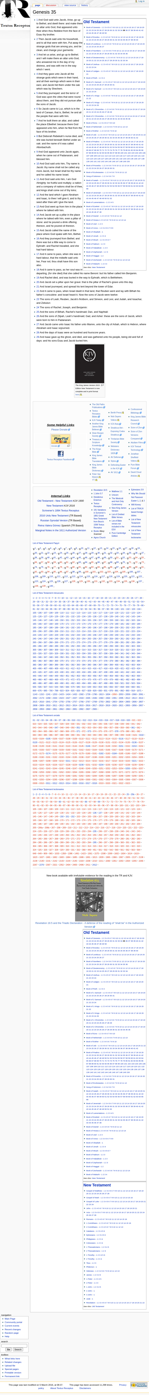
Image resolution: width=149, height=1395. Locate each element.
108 (91, 156)
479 (111, 679)
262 (127, 638)
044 (40, 727)
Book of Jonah (92, 236)
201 (122, 627)
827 (84, 690)
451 (67, 676)
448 (51, 676)
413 (78, 668)
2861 (55, 709)
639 (89, 687)
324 (138, 650)
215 (89, 631)
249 (56, 638)
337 (100, 653)
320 (116, 650)
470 (62, 679)
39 (134, 30)
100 (121, 153)
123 (87, 159)
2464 (108, 698)
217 (100, 631)
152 (72, 620)
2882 (81, 709)
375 (89, 661)
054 (94, 727)
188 (51, 627)
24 (95, 30)
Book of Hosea (92, 220)
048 (62, 727)
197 (100, 627)
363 (133, 657)
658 (122, 687)
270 (62, 642)
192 (72, 627)
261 (122, 638)
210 (62, 631)
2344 (55, 698)
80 (127, 150)
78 (121, 150)
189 (56, 627)
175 (89, 624)
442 (127, 672)
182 (127, 624)
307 (45, 650)
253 (78, 638)
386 (40, 665)
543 (51, 687)
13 (125, 27)
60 (132, 147)
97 (114, 153)
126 (98, 159)
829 (94, 690)
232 (72, 635)
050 (72, 727)
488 (51, 683)
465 (34, 679)
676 (40, 690)
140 (91, 161)
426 (40, 672)
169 (56, 624)
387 (45, 665)
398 (105, 665)
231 (67, 635)
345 (34, 657)
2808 (35, 705)
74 (111, 150)
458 (105, 676)
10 (117, 27)
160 (116, 620)
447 (45, 676)
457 (100, 676)
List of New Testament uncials (46, 715)
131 (117, 159)
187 (45, 627)
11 (120, 27)
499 (111, 683)
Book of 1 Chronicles (95, 109)
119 (131, 156)
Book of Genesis (93, 27)
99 (119, 153)
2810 (48, 705)
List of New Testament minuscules (136, 523)
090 (72, 735)
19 (140, 27)
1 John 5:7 (98, 494)
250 (62, 638)
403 (133, 665)
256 (94, 638)
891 (116, 690)
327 (45, 653)
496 (94, 683)
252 (72, 638)
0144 (74, 746)
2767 (88, 702)
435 (89, 672)
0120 (35, 742)
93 (103, 153)
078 (116, 731)
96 (111, 153)
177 (100, 624)
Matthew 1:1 (117, 491)
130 (113, 159)
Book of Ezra (91, 123)
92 (100, 153)
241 (122, 635)
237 (100, 635)
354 (84, 657)
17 (135, 27)
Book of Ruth (91, 78)
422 (127, 668)
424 (138, 668)
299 (111, 646)
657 (116, 687)
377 (100, 661)
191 (67, 627)
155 (89, 620)
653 (94, 687)
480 (116, 679)
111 (102, 156)
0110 (81, 738)
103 (132, 153)
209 (56, 631)
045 (45, 727)
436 (94, 672)
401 (122, 665)
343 (133, 653)
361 (122, 657)
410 (62, 668)
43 (87, 33)
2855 (128, 705)
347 (45, 657)
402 (127, 665)
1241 (48, 694)
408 (51, 668)
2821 (121, 705)
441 (122, 672)
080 (127, 731)
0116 (121, 738)
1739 (88, 694)
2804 (121, 702)
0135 (128, 742)
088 (62, 735)
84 (137, 150)
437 (100, 672)
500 (116, 683)
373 (78, 661)
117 (124, 156)
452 (72, 676)
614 (84, 687)
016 (106, 720)
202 (127, 627)
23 (93, 30)
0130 (101, 742)
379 (111, 661)
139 (87, 161)
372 (72, 661)
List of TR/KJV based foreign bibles (137, 512)
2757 (74, 702)
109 (95, 156)
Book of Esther (92, 131)
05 (51, 720)
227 (45, 635)
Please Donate (59, 429)
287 (45, 646)
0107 (61, 738)
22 (90, 30)
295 (89, 646)
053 (89, 727)
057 (111, 727)
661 (138, 687)
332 (72, 653)
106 (144, 153)
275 (89, 642)
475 (89, 679)
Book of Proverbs (93, 165)
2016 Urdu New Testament (53, 515)
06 (56, 720)
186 (40, 627)
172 (72, 624)
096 (105, 735)
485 (34, 683)
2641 (48, 702)
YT (93, 480)
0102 (141, 735)
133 (124, 159)
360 (116, 657)
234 (84, 635)
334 (84, 653)
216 (94, 631)
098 (116, 735)
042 (138, 724)
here (77, 395)
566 (67, 687)
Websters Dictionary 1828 (115, 449)
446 (40, 676)
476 (94, 679)
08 (64, 720)
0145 (81, 746)
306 (40, 650)
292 (72, 646)
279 (111, 642)
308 (51, 650)
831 (105, 690)
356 (94, 657)
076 (105, 731)
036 (105, 724)
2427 (68, 698)
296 (94, 646)
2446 (94, 698)
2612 (128, 698)
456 (94, 676)
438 (105, 672)
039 (122, 724)
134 (128, 159)
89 (93, 153)
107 (87, 156)
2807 (141, 702)
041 (133, 724)
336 (94, 653)
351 (67, 657)
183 (133, 624)
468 (51, 679)
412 (72, 668)
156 (94, 620)
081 (133, 731)
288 (51, 646)
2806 (134, 702)
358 (105, 657)
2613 (134, 698)
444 (138, 672)
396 (94, 665)
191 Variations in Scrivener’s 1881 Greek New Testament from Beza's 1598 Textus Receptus (100, 519)
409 (56, 668)
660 (133, 687)
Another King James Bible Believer (97, 427)
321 (122, 650)
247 (45, 638)
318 (105, 650)
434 (84, 672)
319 (111, 650)
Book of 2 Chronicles (95, 116)
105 (140, 153)
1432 (74, 694)
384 (138, 661)
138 (142, 159)
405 (34, 668)
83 (134, 150)
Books (96, 531)
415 (89, 668)
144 (106, 161)
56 (121, 147)
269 (56, 642)
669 (34, 690)
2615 (35, 702)
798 (56, 690)
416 (94, 668)
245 (34, 638)
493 (78, 683)
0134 (121, 742)
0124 (61, 742)
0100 (128, 735)
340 (116, 653)
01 (34, 720)
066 (51, 731)
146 (113, 161)
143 (102, 161)
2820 (114, 705)
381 (122, 661)
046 (51, 727)
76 (116, 150)
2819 (108, 705)
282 (127, 642)
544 (56, 687)
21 (87, 30)
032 (84, 724)
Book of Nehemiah (94, 127)
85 (140, 150)
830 (100, 690)
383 (133, 661)
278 (105, 642)
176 (94, 624)
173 (78, 624)
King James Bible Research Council (138, 420)
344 (138, 653)
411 (67, 668)
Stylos (113, 461)
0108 (68, 738)
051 (78, 727)
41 (140, 30)
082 (138, 731)
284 (138, 642)
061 (133, 727)
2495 (121, 698)
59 (129, 147)
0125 (68, 742)
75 (114, 150)
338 (105, 653)
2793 (101, 702)
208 (51, 631)
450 (62, 676)
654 (100, 687)
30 (111, 30)
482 (127, 679)
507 (45, 687)
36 (127, 30)
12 (122, 27)
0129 (94, 742)
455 (89, 676)
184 (138, 624)
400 (116, 665)
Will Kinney (136, 505)
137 (139, 159)
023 (34, 724)
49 (103, 33)
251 (67, 638)
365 (34, 661)
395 (89, 665)
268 (51, 642)
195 (89, 627)
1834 (108, 694)
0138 (35, 746)
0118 (134, 738)
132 (120, 159)
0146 (88, 746)
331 (67, 653)
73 (108, 150)
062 (138, 727)
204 (138, 627)
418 (105, 668)
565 (62, 687)
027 (56, 724)
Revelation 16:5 (100, 490)
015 (101, 720)
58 (127, 147)
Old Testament (96, 22)
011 (79, 720)
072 (84, 731)
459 (111, 676)
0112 (94, 738)
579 (72, 687)
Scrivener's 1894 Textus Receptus (60, 510)
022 (139, 720)
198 (105, 627)
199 (111, 627)
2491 (114, 698)
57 (124, 147)
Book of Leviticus (93, 44)
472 (72, 679)
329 (56, 653)
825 (72, 690)
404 (138, 665)
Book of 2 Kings (93, 102)
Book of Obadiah (93, 232)
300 (116, 646)
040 (127, 724)
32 (116, 30)
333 (78, 653)
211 (67, 631)
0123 (55, 742)
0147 (94, 746)
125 (95, 159)
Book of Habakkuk (94, 248)
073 (89, 731)
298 (105, 646)
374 (84, 661)
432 (72, 672)
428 (51, 672)
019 (123, 720)
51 (108, 147)
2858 (35, 709)
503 (133, 683)
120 (135, 156)
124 (91, 159)
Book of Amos (92, 228)
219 (111, 631)
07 (60, 720)
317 (100, 650)
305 (34, 650)
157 (100, 620)
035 (100, 724)
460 (116, 676)
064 (40, 731)
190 (62, 627)
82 (132, 150)
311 (67, 650)
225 (34, 635)
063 (34, 731)
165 (34, 624)
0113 (101, 738)
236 (94, 635)
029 (67, 724)
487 (45, 683)
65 (87, 150)
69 (98, 150)
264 (138, 638)
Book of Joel (91, 224)
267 (45, 642)
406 (40, 668)
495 (89, 683)
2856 (134, 705)
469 (56, 679)
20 (143, 27)
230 (62, 635)
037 (111, 724)
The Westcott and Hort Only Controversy (118, 501)
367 (45, 661)
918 (133, 690)
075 (100, 731)
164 (138, 620)
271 (67, 642)
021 (134, 720)
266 (40, 642)
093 (89, 735)
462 (127, 676)
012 (84, 720)
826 (78, 690)
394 (84, 665)
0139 (41, 746)
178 (105, 624)
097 (111, 735)
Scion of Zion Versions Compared (136, 435)
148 (120, 161)
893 (127, 690)
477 (100, 679)
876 (111, 690)
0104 (41, 738)
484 (138, 679)
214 (84, 631)
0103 (35, 738)
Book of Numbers (93, 51)
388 (51, 665)
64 (142, 147)
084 (40, 735)
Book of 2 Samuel (93, 89)
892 (122, 690)
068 (62, 731)
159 (111, 620)
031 (78, 724)
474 (84, 679)
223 (133, 631)
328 (51, 653)
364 (138, 657)
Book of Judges (92, 71)
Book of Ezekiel (92, 206)
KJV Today (96, 420)
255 (89, 638)
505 (34, 687)
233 (78, 635)
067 (56, 731)
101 (125, 153)
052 (84, 727)
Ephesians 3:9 (137, 490)
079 (122, 731)
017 (112, 720)
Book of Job (91, 135)
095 (100, 735)
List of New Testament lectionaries (136, 533)
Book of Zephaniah (94, 252)
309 (56, 650)
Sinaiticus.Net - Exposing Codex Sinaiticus (118, 431)
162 (127, 620)
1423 (61, 694)
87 (87, 153)
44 (90, 33)
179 (111, 624)
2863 (68, 709)
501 (122, 683)
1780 (94, 694)
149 (124, 161)
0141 (55, 746)
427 (45, 672)
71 (103, 150)
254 (84, 638)
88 (90, 153)
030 (72, 724)
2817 (94, 705)
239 (111, 635)
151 (67, 620)
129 (109, 159)
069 (67, 731)
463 (133, 676)
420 (116, 668)
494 (84, 683)
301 (122, 646)
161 (122, 620)
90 (95, 153)
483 (133, 679)
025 (45, 724)
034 (94, 724)
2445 (88, 698)
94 (106, 153)
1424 (68, 694)
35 (124, 40)
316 (94, 650)
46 (95, 33)
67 (93, 150)
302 (127, 646)
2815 (81, 705)
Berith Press (116, 413)
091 (78, 735)
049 (67, 727)
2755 (61, 702)
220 (116, 631)
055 (100, 727)
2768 (94, 702)
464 (138, 676)
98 (116, 153)
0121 (41, 742)
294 (84, 646)
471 (67, 679)
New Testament (98, 267)
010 (73, 720)
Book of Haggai (92, 256)
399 (111, 665)
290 (62, 646)
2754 (55, 702)
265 (34, 642)
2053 (121, 694)
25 (98, 30)
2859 (41, 709)
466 (40, 679)
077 (111, 731)
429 (56, 672)
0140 (48, 746)
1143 (35, 694)
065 (45, 731)
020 (128, 720)
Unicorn (115, 495)
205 (34, 631)
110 (98, 156)
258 (105, 638)
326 (40, 653)
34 (121, 30)
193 (78, 627)
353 (78, 657)
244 (138, 635)
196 (94, 627)
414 (84, 668)
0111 (88, 738)
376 (94, 661)
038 (116, 724)
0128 (88, 742)
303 (133, 646)
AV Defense (116, 457)
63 (140, 147)
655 (105, 687)
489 (56, 683)
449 (56, 676)
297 (100, 646)
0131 (108, 742)
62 (137, 147)
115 (117, 156)
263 (133, 638)
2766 (81, 702)
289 (56, 646)
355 (89, 657)
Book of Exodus (93, 37)
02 (38, 720)
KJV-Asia (115, 424)
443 (133, 672)
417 (100, 668)
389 (56, 665)
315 (89, 650)
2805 (128, 702)
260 (116, 638)
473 (78, 679)
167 (45, 624)
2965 (94, 709)
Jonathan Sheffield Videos (135, 457)
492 (72, 683)
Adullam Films (137, 443)
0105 (48, 738)
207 (45, 631)
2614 (141, 698)
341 (122, 653)
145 (109, 161)
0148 (101, 746)
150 (128, 161)
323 (133, 650)
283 (133, 642)
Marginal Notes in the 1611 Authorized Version (60, 530)
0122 (48, 742)
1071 (139, 690)
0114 (108, 738)
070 (72, 731)
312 (72, 650)
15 (130, 27)
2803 (114, 702)
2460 (101, 698)
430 (62, 672)
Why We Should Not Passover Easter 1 (138, 497)
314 (84, 650)
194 (84, 627)
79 (124, 150)
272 (72, 642)
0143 (68, 746)
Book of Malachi (93, 264)
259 (111, 638)
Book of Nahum (92, 244)
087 (56, 735)
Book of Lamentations (95, 202)
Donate (54, 446)
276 (94, 642)
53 (114, 147)
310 (62, 650)
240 (116, 635)
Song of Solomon (93, 176)
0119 (141, 738)
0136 (134, 742)
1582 (81, 694)
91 (98, 153)
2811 (55, 705)
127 (102, 159)
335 (89, 653)
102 (129, 153)
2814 (74, 705)
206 (40, 631)
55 (119, 147)
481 (122, 679)
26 (100, 30)
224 (138, 631)
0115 (114, 738)
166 (40, 624)
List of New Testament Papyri (46, 543)
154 (84, 620)
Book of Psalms (92, 141)
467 (45, 679)
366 (40, 661)
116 (120, 156)
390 (62, 665)
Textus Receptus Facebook (59, 459)
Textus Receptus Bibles (96, 414)
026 (51, 724)
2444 (81, 698)
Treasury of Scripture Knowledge (97, 442)
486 (40, 683)
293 (78, 646)
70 (100, 150)
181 (122, 624)
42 (142, 30)
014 (95, 720)
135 (131, 159)
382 (127, 661)
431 (67, 672)
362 (127, 657)
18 (138, 27)
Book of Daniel (92, 216)
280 (116, 642)
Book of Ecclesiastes (95, 172)
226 (40, 635)
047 (56, 727)
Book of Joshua (92, 64)
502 (127, 683)
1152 (41, 694)
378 (105, 661)
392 (72, 665)
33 (119, 30)
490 (62, 683)
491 (67, 683)
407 (45, 668)
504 (138, 683)
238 (105, 635)
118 (128, 156)
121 (139, 156)
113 (109, 156)
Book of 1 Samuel (93, 82)
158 (105, 620)
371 (67, 661)
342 (127, 653)
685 (45, 690)
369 (56, 661)
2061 (141, 694)
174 (84, 624)
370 (62, 661)
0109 (74, 738)
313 (78, 650)
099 (122, 735)
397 (100, 665)
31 (114, 30)
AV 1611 (114, 472)
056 (105, 727)
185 (34, 627)
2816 (88, 705)
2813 (68, 705)
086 (51, 735)
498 (105, 683)
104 (136, 153)
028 (62, 724)
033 (89, 724)
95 (108, 153)
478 (105, 679)
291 (67, 646)
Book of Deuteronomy (95, 57)
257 (100, 638)
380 (116, 661)
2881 (74, 709)
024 (40, 724)
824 (67, 690)
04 (47, 720)
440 (116, 672)
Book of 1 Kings (93, 96)
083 (34, 735)
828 (89, 690)
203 (133, 627)
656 (111, 687)
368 (51, 661)
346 (40, 657)
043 (34, 727)
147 (117, 161)
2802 (108, 702)
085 (45, 735)
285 (34, 646)
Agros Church (100, 537)
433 (78, 672)
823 (62, 690)
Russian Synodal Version (54, 520)
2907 (88, 709)
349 (56, 657)
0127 (81, 742)
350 (62, 657)
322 (127, 650)
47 (98, 33)
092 (84, 735)
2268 (48, 698)
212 (72, 631)
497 (100, 683)
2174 (41, 698)
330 (62, 653)
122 (142, 156)
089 (67, 735)
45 (93, 33)
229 (56, 635)
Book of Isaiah (92, 180)
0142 (61, 746)
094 (94, 735)
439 (111, 672)
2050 (114, 694)
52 (111, 147)
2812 (61, 705)
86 (142, 150)
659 (127, 687)
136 (135, 159)
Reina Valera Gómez (49, 525)
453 (78, 676)
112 (106, 156)
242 (127, 635)
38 (132, 30)
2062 (35, 698)
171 (67, 624)
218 (105, 631)
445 (34, 676)
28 (106, 30)
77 (119, 150)
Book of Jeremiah (93, 193)
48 (100, 33)
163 (133, 620)
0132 (114, 742)
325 (34, 653)
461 (122, 676)
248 (51, 638)
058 (116, 727)
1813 (101, 694)
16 (133, 27)
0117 (128, 738)
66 (90, 150)
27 (103, 30)
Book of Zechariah (94, 260)
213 (78, 631)
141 (95, 161)
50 (106, 33)
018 (117, 720)
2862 (61, 709)
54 (116, 147)
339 (111, 653)
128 (106, 159)
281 (122, 642)
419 (111, 668)
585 (78, 687)
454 (84, 676)
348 (51, 657)
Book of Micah (92, 240)
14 (127, 27)
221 (122, 631)
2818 (101, 705)
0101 (135, 735)
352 (72, 657)
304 (138, 646)
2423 (61, 698)
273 (78, 642)
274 (84, 642)
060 (127, 727)
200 (116, 627)
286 (40, 646)
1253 (55, 694)
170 (62, 624)
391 (67, 665)
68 (95, 150)
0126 (74, 742)
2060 (134, 694)
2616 (41, 702)
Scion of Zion (136, 428)
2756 (68, 702)
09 (69, 720)
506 (40, 687)
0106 (55, 738)
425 (34, 672)
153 (78, 620)
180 (116, 624)
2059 (128, 694)
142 (98, 161)
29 (108, 30)
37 (129, 30)
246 (40, 638)
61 (134, 147)
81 (129, 150)
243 (133, 635)
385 (34, 665)
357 (100, 657)
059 (122, 727)
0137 (141, 742)
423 (133, 668)
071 (78, 731)
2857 (141, 705)
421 (122, 668)
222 (127, 631)
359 (111, 657)
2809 (41, 705)
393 (78, 665)
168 (51, 624)
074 (94, 731)
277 (100, 642)
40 (137, 30)
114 (113, 156)
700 (51, 690)
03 (42, 720)
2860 (48, 709)
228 (51, 635)
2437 (74, 698)
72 (106, 150)
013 (90, 720)
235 (89, 635)
